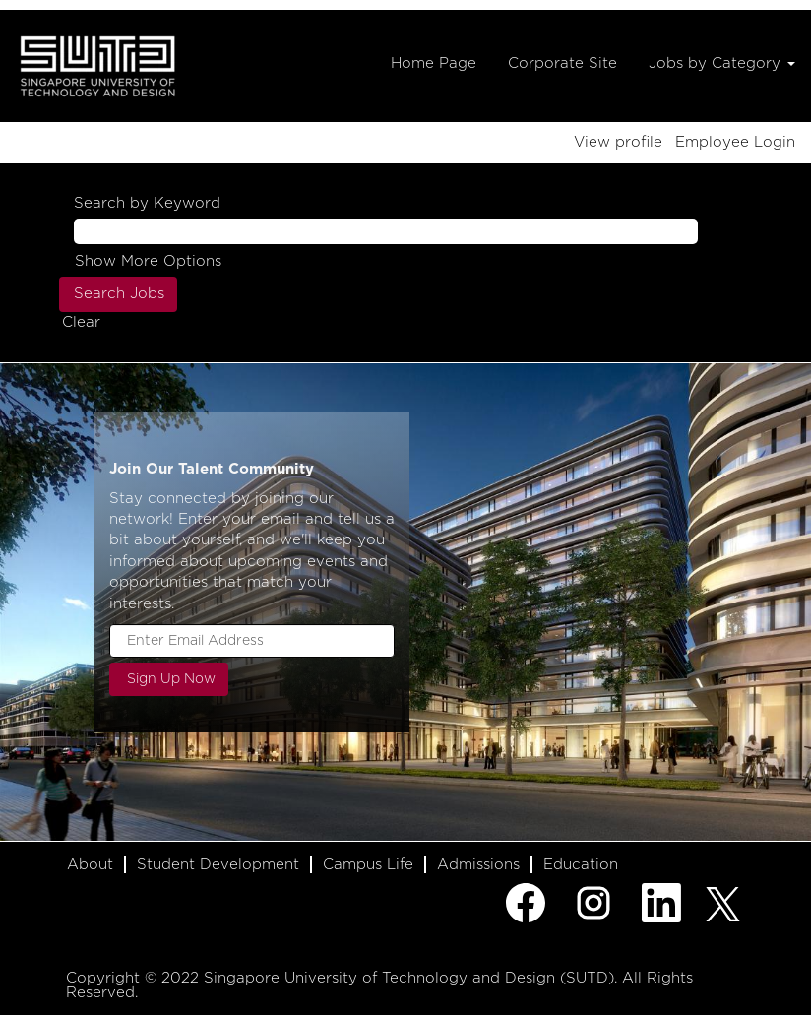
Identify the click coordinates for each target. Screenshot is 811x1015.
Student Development (218, 864)
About (90, 864)
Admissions (478, 864)
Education (580, 864)
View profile (618, 142)
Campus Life (368, 864)
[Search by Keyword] (386, 231)
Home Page (433, 63)
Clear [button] (81, 322)
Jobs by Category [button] (722, 63)
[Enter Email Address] (252, 641)
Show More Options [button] (148, 261)
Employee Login (735, 142)
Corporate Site (562, 63)
